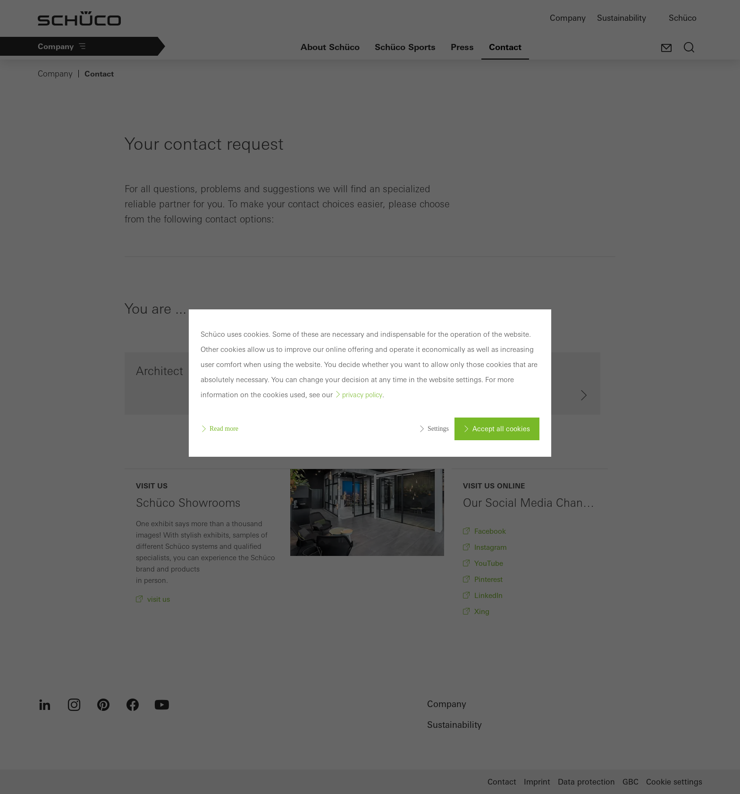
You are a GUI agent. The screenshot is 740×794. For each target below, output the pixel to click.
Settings (438, 428)
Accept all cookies (501, 429)
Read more (224, 428)
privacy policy (362, 395)
